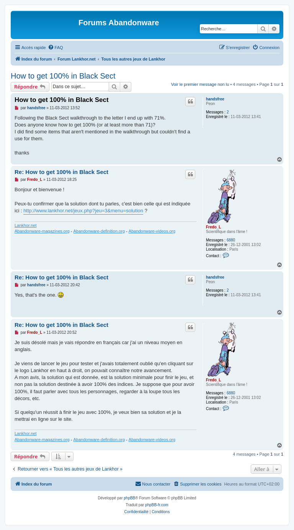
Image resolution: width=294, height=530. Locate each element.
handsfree (215, 99)
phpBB (129, 498)
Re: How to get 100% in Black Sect (61, 172)
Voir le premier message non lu (200, 84)
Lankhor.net (26, 225)
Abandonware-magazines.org (42, 231)
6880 (231, 240)
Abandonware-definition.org (99, 231)
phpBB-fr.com (156, 505)
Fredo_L (213, 227)
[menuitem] (55, 47)
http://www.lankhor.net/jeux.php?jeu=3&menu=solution (83, 210)
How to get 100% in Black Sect (63, 76)
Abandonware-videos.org (152, 231)
